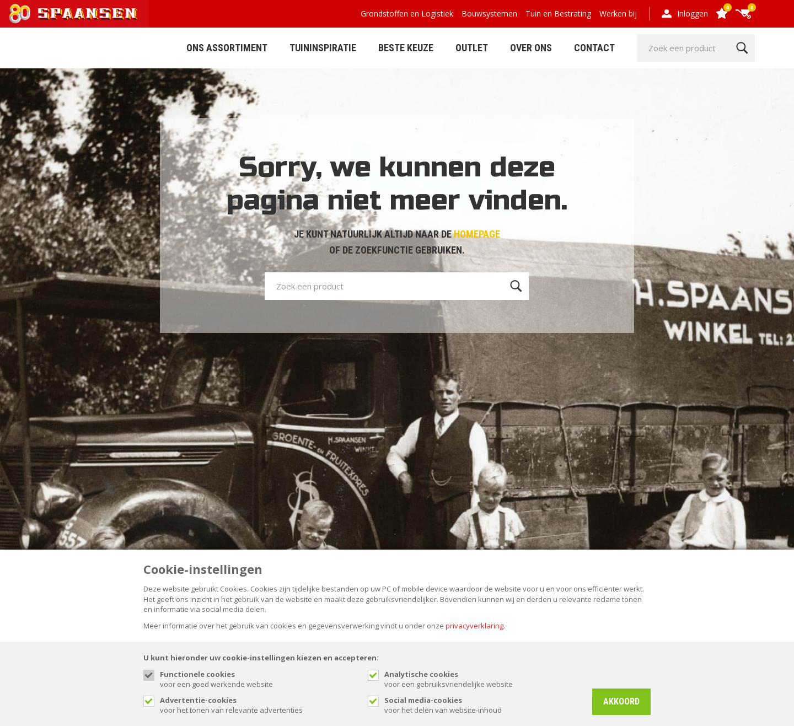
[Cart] (743, 14)
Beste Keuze (405, 47)
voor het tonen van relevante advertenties (258, 705)
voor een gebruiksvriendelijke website (482, 679)
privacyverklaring (474, 626)
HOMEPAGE (477, 234)
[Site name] (74, 14)
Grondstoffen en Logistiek (407, 13)
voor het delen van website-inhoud (482, 705)
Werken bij (618, 13)
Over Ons (531, 47)
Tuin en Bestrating (558, 13)
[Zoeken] (742, 48)
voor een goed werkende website (258, 679)
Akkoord (621, 701)
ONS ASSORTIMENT (226, 47)
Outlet (471, 47)
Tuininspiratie (322, 47)
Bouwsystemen (489, 13)
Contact (594, 47)
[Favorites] (721, 14)
